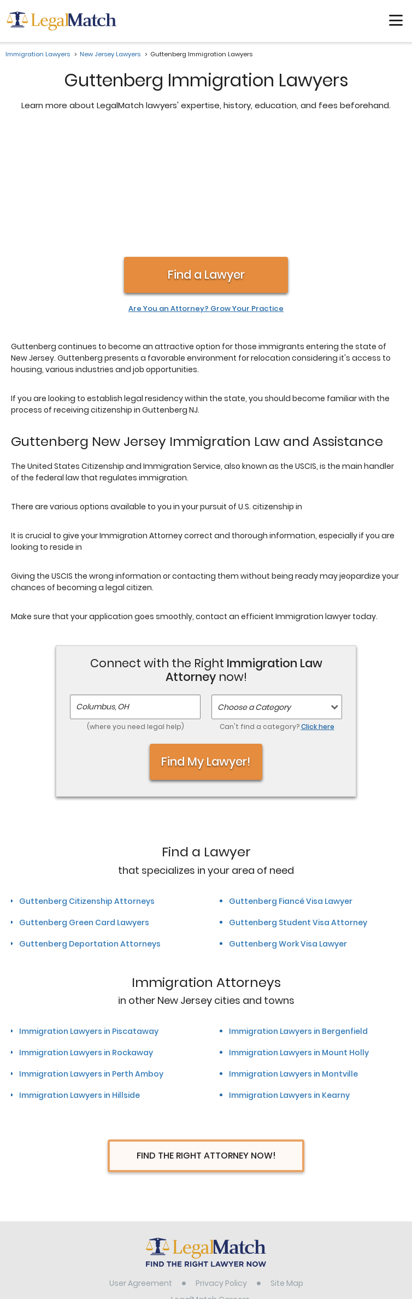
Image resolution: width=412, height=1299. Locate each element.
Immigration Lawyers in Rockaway (86, 937)
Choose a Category (254, 591)
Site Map (286, 1167)
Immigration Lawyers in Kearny (289, 979)
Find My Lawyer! (206, 646)
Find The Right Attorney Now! (206, 1040)
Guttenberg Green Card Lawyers (84, 807)
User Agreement (140, 1167)
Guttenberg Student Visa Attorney (298, 807)
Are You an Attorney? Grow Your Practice (206, 193)
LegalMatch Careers (210, 1184)
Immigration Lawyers (37, 54)
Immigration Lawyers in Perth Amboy (91, 958)
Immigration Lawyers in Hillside (79, 979)
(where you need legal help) (135, 611)
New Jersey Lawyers (110, 54)
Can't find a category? (277, 611)
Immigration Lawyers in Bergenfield (298, 915)
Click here (317, 611)
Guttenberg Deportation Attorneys (90, 828)
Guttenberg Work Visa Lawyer (288, 828)
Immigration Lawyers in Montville (293, 958)
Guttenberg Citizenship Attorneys (87, 785)
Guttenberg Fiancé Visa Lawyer (290, 785)
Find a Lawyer (206, 159)
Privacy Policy (221, 1167)
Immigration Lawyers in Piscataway (88, 915)
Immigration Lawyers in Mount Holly (299, 937)
